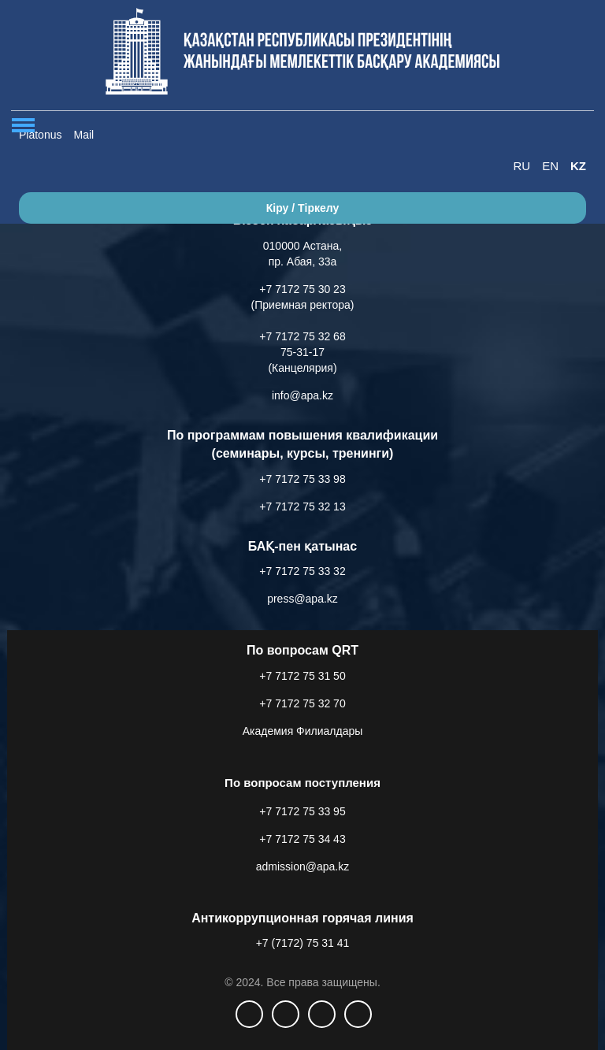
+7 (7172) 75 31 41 (303, 943)
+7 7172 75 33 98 (302, 479)
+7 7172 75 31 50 (302, 676)
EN (550, 166)
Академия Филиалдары (303, 731)
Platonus (40, 134)
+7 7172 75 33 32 (302, 571)
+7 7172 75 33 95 (302, 811)
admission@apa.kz (303, 866)
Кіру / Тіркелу (303, 208)
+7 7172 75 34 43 (302, 839)
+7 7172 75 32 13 (302, 506)
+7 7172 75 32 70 (302, 703)
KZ (578, 166)
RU (521, 166)
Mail (83, 134)
